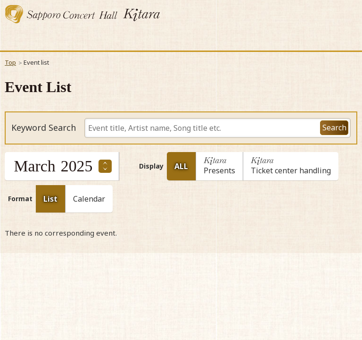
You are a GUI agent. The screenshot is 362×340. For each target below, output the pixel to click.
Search (334, 127)
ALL (181, 166)
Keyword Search (43, 128)
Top (10, 62)
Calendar (89, 199)
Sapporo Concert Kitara (82, 14)
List (50, 199)
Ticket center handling (291, 168)
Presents (219, 168)
